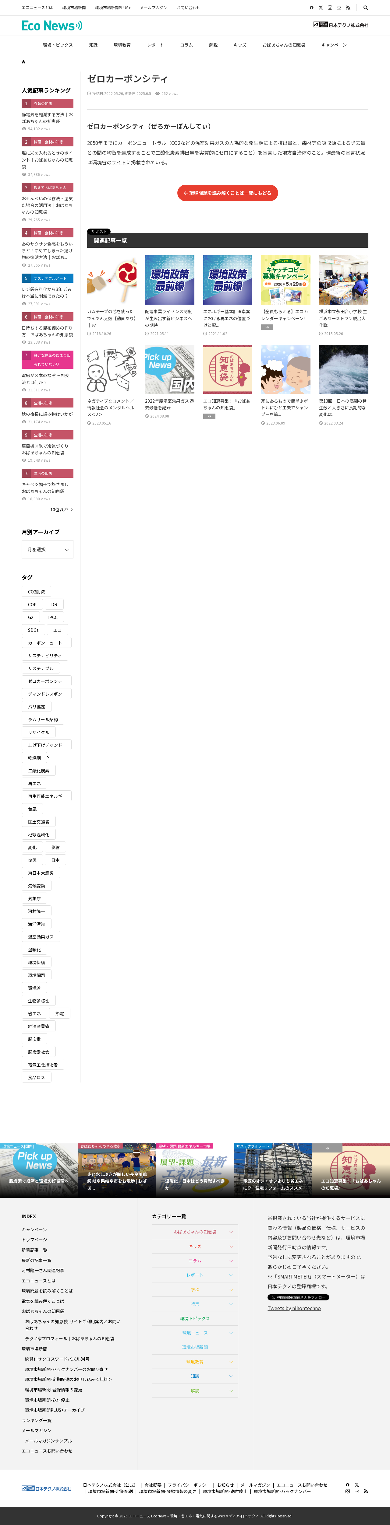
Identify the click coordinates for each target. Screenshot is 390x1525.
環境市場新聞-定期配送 (110, 1491)
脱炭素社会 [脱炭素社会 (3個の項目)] (38, 1052)
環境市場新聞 (74, 7)
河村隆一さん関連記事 (43, 1270)
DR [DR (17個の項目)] (54, 604)
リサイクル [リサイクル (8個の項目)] (38, 732)
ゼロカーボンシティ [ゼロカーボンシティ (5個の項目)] (45, 682)
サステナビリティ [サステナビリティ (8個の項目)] (45, 655)
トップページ (34, 1239)
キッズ (240, 45)
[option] (39, 1170)
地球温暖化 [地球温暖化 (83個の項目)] (38, 834)
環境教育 (122, 45)
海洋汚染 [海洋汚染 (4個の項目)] (36, 924)
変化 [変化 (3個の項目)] (32, 847)
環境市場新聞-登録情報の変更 (53, 1390)
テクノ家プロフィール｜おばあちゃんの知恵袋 (69, 1338)
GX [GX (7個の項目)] (31, 617)
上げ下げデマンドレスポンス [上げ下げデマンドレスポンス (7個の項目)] (45, 746)
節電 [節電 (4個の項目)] (59, 1013)
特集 (195, 1304)
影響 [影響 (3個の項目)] (55, 847)
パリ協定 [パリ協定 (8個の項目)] (36, 707)
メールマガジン (154, 7)
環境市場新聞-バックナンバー (282, 1491)
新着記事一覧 (34, 1250)
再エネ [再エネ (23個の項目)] (34, 783)
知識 (93, 45)
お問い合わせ (188, 7)
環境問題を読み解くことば (47, 1291)
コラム (186, 45)
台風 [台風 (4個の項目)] (32, 809)
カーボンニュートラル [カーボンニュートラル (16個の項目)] (45, 644)
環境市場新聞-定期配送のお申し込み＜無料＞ (68, 1379)
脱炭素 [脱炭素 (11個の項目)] (34, 1039)
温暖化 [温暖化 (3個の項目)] (34, 949)
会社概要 (152, 1485)
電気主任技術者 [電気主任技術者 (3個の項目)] (43, 1065)
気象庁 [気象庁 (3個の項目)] (34, 898)
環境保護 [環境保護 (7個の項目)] (36, 962)
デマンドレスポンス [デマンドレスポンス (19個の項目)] (45, 695)
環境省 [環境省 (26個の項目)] (34, 988)
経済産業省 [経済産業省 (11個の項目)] (38, 1026)
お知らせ (225, 1485)
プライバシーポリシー (189, 1485)
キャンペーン (334, 45)
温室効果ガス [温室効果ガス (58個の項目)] (41, 937)
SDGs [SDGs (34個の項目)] (33, 630)
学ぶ (195, 1289)
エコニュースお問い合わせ (47, 1451)
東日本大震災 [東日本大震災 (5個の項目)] (41, 873)
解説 (213, 45)
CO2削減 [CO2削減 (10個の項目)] (36, 592)
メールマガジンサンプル (48, 1441)
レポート (155, 45)
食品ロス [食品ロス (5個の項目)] (36, 1077)
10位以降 (59, 509)
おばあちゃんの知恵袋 (284, 45)
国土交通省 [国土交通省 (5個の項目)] (38, 822)
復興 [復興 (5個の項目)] (32, 860)
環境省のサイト (109, 162)
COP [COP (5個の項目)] (32, 604)
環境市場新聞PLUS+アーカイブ (55, 1410)
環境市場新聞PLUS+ (113, 7)
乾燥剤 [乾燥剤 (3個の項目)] (34, 758)
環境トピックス (58, 45)
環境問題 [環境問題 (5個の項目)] (36, 975)
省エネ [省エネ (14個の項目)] (34, 1013)
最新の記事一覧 (36, 1260)
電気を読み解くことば (43, 1301)
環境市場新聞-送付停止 (47, 1400)
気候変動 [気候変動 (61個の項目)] (36, 886)
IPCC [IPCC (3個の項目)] (53, 617)
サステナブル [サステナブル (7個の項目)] (41, 668)
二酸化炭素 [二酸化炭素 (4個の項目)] (38, 771)
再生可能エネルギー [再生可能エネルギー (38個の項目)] (45, 797)
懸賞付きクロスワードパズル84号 (57, 1359)
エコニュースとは (37, 7)
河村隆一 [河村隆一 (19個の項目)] (36, 911)
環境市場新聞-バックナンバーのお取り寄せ (66, 1369)
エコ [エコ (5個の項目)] (57, 630)
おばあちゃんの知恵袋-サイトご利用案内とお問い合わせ (73, 1324)
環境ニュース (195, 1333)
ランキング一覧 (36, 1420)
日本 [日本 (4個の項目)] (55, 860)
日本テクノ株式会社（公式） (110, 1485)
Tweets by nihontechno (294, 1308)
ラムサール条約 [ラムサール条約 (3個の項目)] (43, 719)
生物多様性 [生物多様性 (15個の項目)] (38, 1001)
